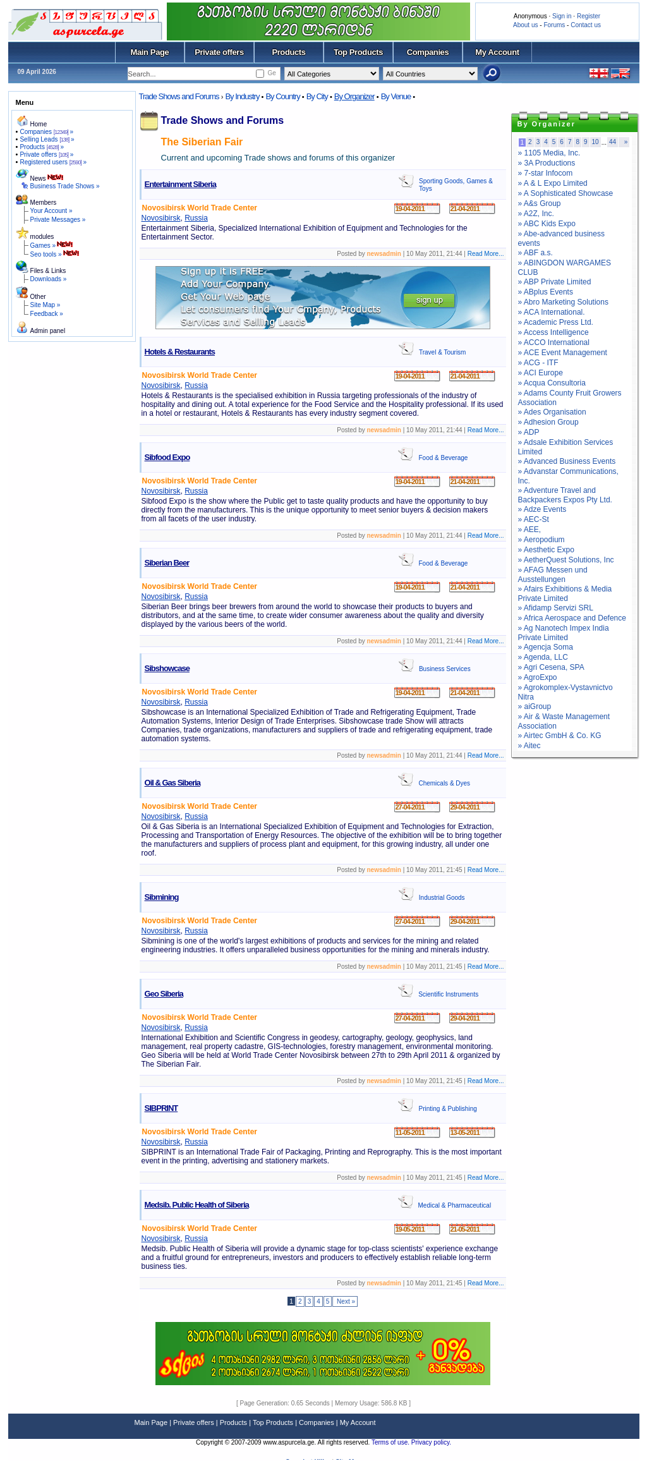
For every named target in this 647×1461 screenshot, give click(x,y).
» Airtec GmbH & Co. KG (560, 735)
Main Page (150, 52)
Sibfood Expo (167, 457)
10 (595, 141)
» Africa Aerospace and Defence (572, 618)
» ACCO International (554, 342)
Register (588, 16)
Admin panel (48, 330)
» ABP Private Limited (554, 281)
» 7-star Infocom (545, 173)
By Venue (396, 96)
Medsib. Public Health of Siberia (197, 1204)
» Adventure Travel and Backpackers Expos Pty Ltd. (565, 495)
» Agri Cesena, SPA (551, 667)
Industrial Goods (442, 897)
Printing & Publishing (447, 1108)
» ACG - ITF (538, 362)
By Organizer (354, 96)
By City (317, 96)
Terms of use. (391, 1442)
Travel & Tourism (442, 352)
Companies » (46, 131)
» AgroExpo (537, 677)
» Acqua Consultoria (552, 383)
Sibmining (162, 897)
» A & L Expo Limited (553, 183)
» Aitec (529, 745)
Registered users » (53, 162)
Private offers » (46, 154)
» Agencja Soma (545, 647)
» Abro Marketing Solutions (563, 302)
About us (525, 24)
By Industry (242, 96)
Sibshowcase (167, 668)
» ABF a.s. (535, 252)
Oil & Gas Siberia (173, 782)
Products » (42, 146)
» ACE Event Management (562, 352)
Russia (196, 218)
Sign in (562, 16)
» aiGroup (535, 706)
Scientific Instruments (448, 994)
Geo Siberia (164, 993)
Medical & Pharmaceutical (455, 1205)
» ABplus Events (545, 292)
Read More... (486, 253)
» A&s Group (539, 203)
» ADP (529, 432)
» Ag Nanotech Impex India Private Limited (563, 633)
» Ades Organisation (552, 412)
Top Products (358, 52)
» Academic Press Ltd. (555, 322)
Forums (554, 24)
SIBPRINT (161, 1108)
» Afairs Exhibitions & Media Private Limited (565, 594)
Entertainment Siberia (180, 184)
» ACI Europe (540, 372)
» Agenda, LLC (543, 657)
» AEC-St (533, 519)
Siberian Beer (167, 562)
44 (612, 141)
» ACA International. (551, 312)
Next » (345, 1301)
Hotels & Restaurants (180, 351)
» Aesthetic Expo (546, 549)
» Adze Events (542, 509)
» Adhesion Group (548, 422)
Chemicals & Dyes (444, 783)
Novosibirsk (161, 218)
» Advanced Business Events (567, 461)
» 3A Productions (547, 163)
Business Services (445, 668)
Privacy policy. (431, 1442)
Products (288, 52)
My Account (497, 52)
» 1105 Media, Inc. (549, 153)
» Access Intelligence (553, 332)
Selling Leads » (47, 139)
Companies (428, 52)
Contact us (586, 24)
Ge (271, 73)
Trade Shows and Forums (179, 96)
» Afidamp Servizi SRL (555, 607)
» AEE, (529, 529)
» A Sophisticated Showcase (566, 193)
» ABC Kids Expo (547, 223)
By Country (282, 96)
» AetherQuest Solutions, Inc (566, 559)
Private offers (219, 52)
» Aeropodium (541, 539)
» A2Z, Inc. (536, 213)
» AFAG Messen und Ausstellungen (553, 575)
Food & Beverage (443, 457)
